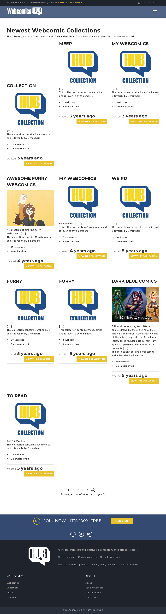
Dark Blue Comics (134, 281)
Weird (119, 178)
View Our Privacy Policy (93, 565)
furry (14, 281)
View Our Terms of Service (123, 565)
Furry (66, 281)
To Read (17, 395)
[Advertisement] (30, 61)
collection (21, 85)
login (79, 3)
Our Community (93, 593)
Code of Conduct (94, 588)
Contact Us (91, 597)
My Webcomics (130, 43)
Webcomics (13, 583)
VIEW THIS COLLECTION (39, 163)
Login (142, 3)
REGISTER (122, 520)
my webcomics (77, 178)
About (88, 583)
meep (65, 43)
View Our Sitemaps (68, 565)
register (153, 3)
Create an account (66, 3)
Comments (12, 597)
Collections (12, 588)
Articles (10, 593)
